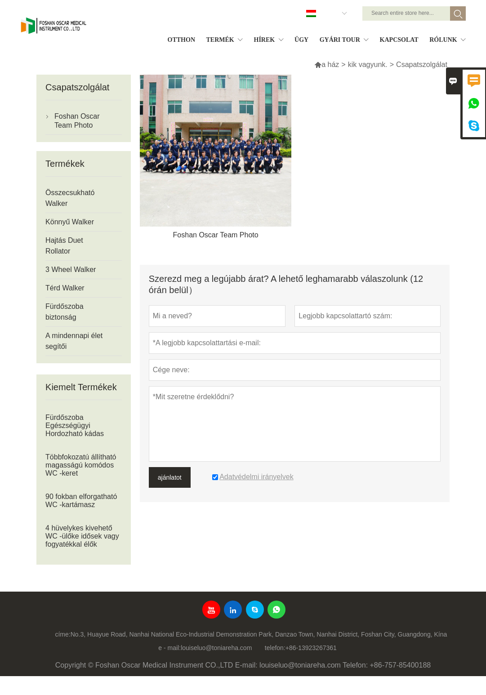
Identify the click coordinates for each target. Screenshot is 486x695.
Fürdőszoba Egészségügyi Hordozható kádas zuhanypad (74, 430)
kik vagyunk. (368, 64)
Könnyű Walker (69, 222)
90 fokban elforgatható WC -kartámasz (81, 500)
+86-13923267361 (311, 647)
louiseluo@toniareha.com (216, 647)
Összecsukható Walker (69, 198)
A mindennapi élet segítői (74, 341)
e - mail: (169, 647)
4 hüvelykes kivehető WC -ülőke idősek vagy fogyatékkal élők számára (82, 540)
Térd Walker (65, 288)
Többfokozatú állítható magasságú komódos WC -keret (80, 465)
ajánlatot (170, 477)
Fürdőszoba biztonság (64, 312)
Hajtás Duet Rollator (64, 245)
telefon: (275, 647)
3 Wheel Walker (70, 269)
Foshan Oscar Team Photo (76, 120)
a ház (326, 64)
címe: (62, 634)
